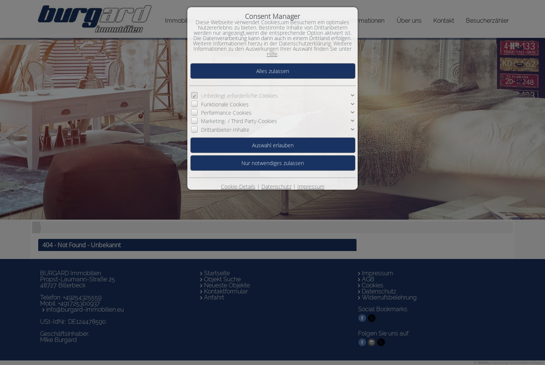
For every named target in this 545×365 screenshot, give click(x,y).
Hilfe (272, 54)
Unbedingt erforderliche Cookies (239, 95)
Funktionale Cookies (225, 104)
